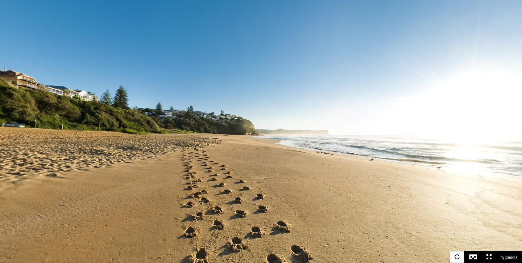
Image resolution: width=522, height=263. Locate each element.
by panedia (509, 257)
